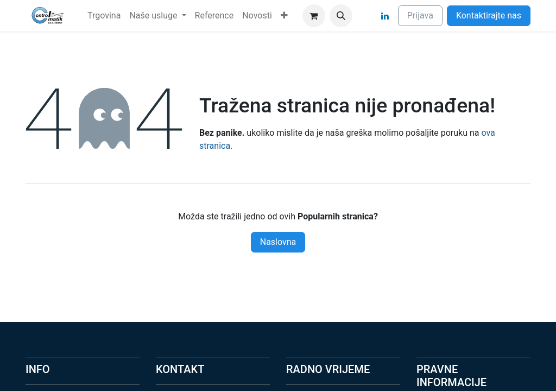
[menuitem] (104, 16)
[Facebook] (365, 15)
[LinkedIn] (385, 15)
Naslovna (278, 242)
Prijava (420, 15)
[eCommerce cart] (313, 15)
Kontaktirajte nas (488, 15)
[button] (341, 15)
